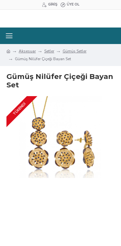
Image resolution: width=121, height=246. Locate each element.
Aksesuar (27, 51)
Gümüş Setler (74, 51)
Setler (49, 51)
